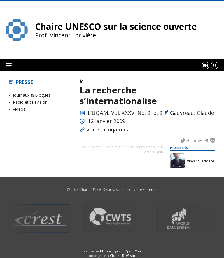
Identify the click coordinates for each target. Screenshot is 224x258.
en (205, 65)
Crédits (151, 189)
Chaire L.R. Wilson (122, 256)
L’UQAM (98, 112)
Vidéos (19, 109)
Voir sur (108, 129)
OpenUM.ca (133, 251)
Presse (24, 82)
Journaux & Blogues (31, 95)
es (214, 65)
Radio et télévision (30, 102)
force (111, 251)
